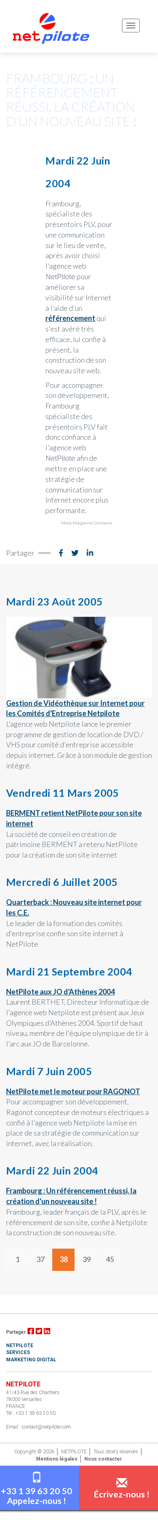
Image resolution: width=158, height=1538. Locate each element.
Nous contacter (103, 1459)
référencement (70, 318)
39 (87, 1259)
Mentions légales (56, 1459)
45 (110, 1259)
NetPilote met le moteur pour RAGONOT (73, 1091)
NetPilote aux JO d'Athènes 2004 (60, 991)
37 (40, 1259)
